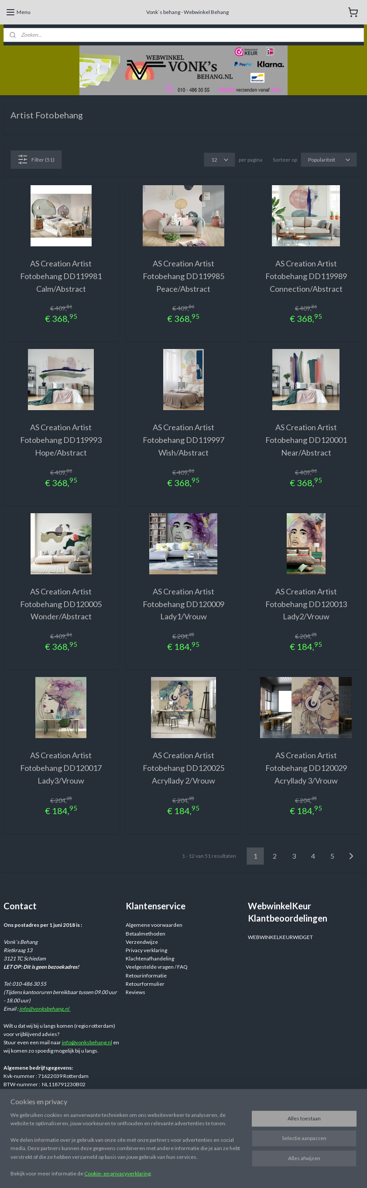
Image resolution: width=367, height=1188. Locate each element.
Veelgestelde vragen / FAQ (157, 967)
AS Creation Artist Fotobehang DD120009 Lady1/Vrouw (183, 604)
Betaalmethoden (145, 933)
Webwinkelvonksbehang (166, 1120)
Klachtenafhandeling (150, 958)
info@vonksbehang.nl (45, 1008)
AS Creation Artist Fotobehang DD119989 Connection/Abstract (306, 276)
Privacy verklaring (146, 950)
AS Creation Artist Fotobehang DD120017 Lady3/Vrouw (61, 767)
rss (250, 1172)
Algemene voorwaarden (154, 925)
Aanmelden (24, 1137)
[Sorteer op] (329, 159)
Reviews (135, 992)
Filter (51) (36, 159)
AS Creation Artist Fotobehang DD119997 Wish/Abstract (183, 439)
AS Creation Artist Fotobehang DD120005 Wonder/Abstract (61, 604)
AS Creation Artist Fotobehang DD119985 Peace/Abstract (183, 276)
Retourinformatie (146, 975)
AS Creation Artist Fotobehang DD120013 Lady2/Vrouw (306, 604)
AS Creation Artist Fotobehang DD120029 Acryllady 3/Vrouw (306, 767)
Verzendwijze (142, 942)
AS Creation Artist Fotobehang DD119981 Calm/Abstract (61, 276)
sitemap (235, 1172)
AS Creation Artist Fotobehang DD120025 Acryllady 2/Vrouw (183, 767)
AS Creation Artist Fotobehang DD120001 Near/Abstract (306, 439)
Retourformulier (145, 984)
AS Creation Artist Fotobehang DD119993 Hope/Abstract (61, 439)
